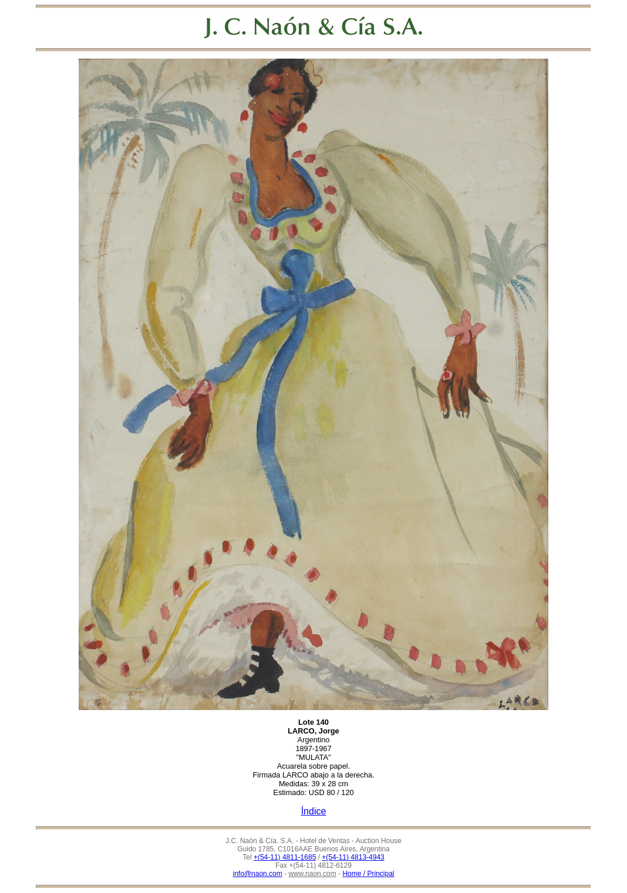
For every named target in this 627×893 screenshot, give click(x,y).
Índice (313, 811)
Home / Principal (368, 874)
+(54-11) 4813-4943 (353, 857)
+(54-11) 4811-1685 (285, 857)
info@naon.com (257, 874)
